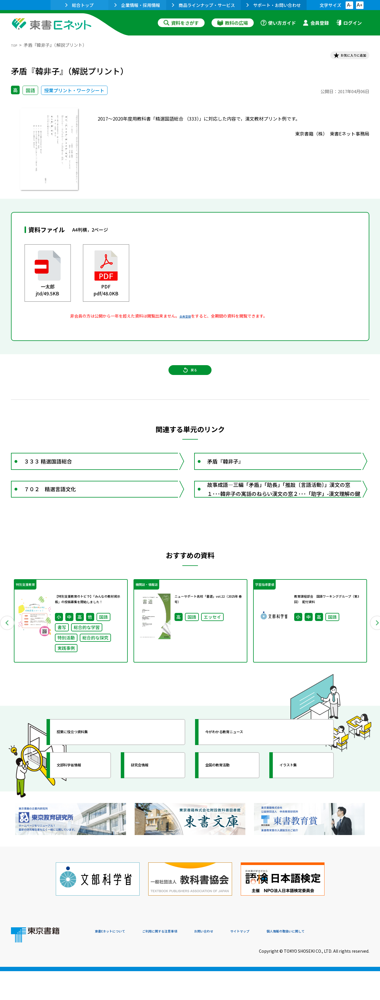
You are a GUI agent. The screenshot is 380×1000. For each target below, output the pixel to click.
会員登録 (316, 22)
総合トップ (79, 5)
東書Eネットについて (117, 960)
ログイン (349, 22)
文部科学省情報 (80, 800)
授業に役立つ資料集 (85, 767)
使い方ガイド (278, 22)
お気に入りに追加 (344, 57)
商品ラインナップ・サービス (203, 5)
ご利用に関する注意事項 (181, 960)
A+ (359, 5)
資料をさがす (181, 22)
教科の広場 (232, 22)
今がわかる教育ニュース (238, 767)
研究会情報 (149, 800)
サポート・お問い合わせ (273, 5)
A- (349, 5)
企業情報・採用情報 (137, 5)
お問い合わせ (238, 960)
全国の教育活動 (228, 800)
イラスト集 (297, 800)
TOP (15, 45)
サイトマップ (283, 960)
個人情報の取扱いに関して (341, 960)
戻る (190, 381)
